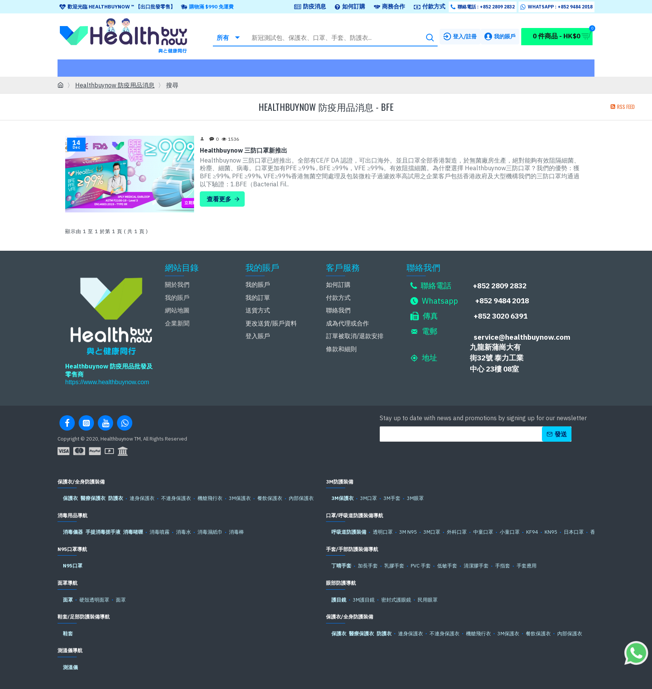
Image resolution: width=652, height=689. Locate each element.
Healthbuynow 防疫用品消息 (115, 85)
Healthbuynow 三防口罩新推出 (243, 150)
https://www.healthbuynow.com (107, 382)
